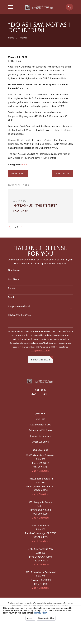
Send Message (42, 358)
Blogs (24, 164)
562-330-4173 (40, 394)
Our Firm (40, 418)
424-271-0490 (40, 583)
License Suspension (40, 436)
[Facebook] (36, 402)
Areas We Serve (40, 441)
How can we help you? (19, 315)
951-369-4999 (40, 513)
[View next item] (21, 227)
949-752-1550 (40, 467)
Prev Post (18, 173)
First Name (14, 270)
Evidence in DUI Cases (40, 430)
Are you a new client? (19, 306)
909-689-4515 (40, 537)
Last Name (13, 279)
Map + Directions (40, 470)
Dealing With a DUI (40, 424)
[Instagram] (43, 402)
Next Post (62, 173)
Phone (11, 288)
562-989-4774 (40, 490)
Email (11, 297)
